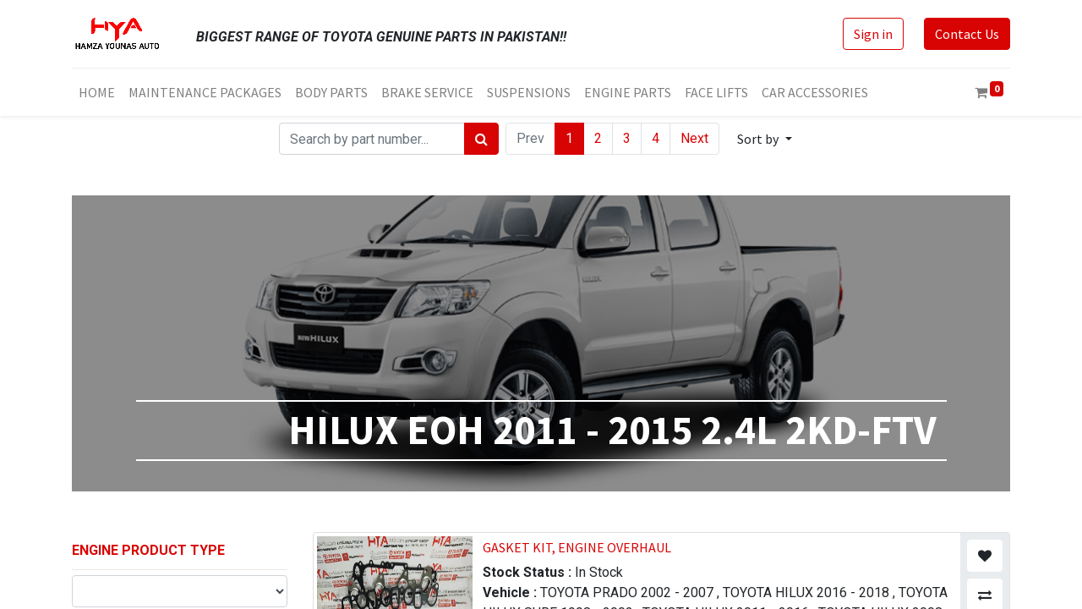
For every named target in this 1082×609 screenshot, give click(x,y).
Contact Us (967, 33)
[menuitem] (97, 92)
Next (694, 138)
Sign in (873, 33)
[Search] (481, 139)
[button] (764, 139)
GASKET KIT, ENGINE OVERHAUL (577, 547)
